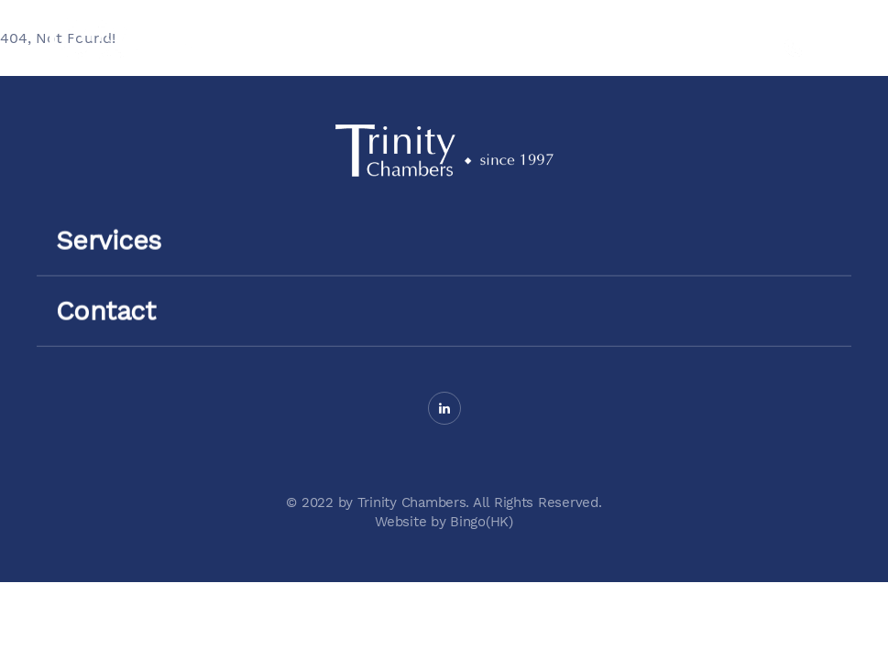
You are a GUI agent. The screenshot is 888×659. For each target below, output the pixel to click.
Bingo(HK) (481, 521)
